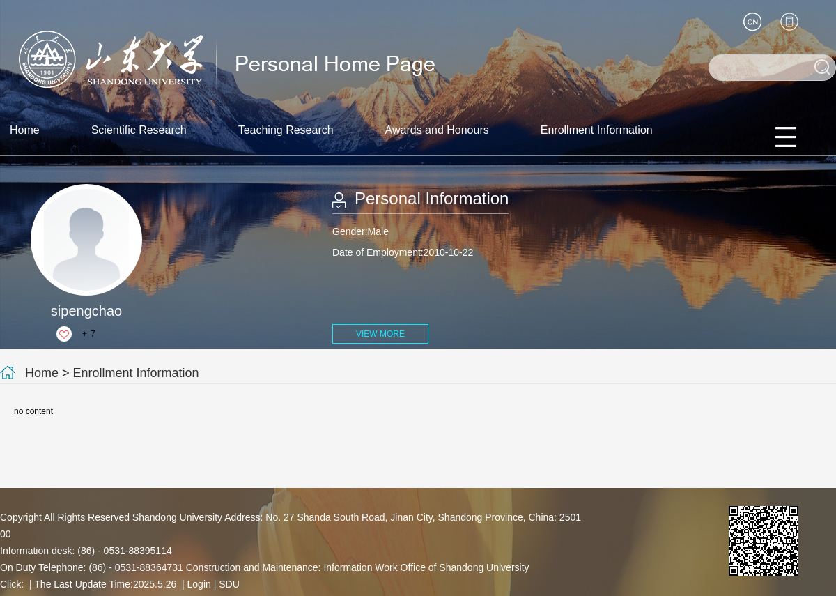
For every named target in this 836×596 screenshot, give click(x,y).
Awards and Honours (437, 130)
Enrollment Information (597, 130)
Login (199, 584)
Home (25, 130)
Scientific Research (139, 130)
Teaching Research (286, 130)
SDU (229, 584)
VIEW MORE (380, 334)
